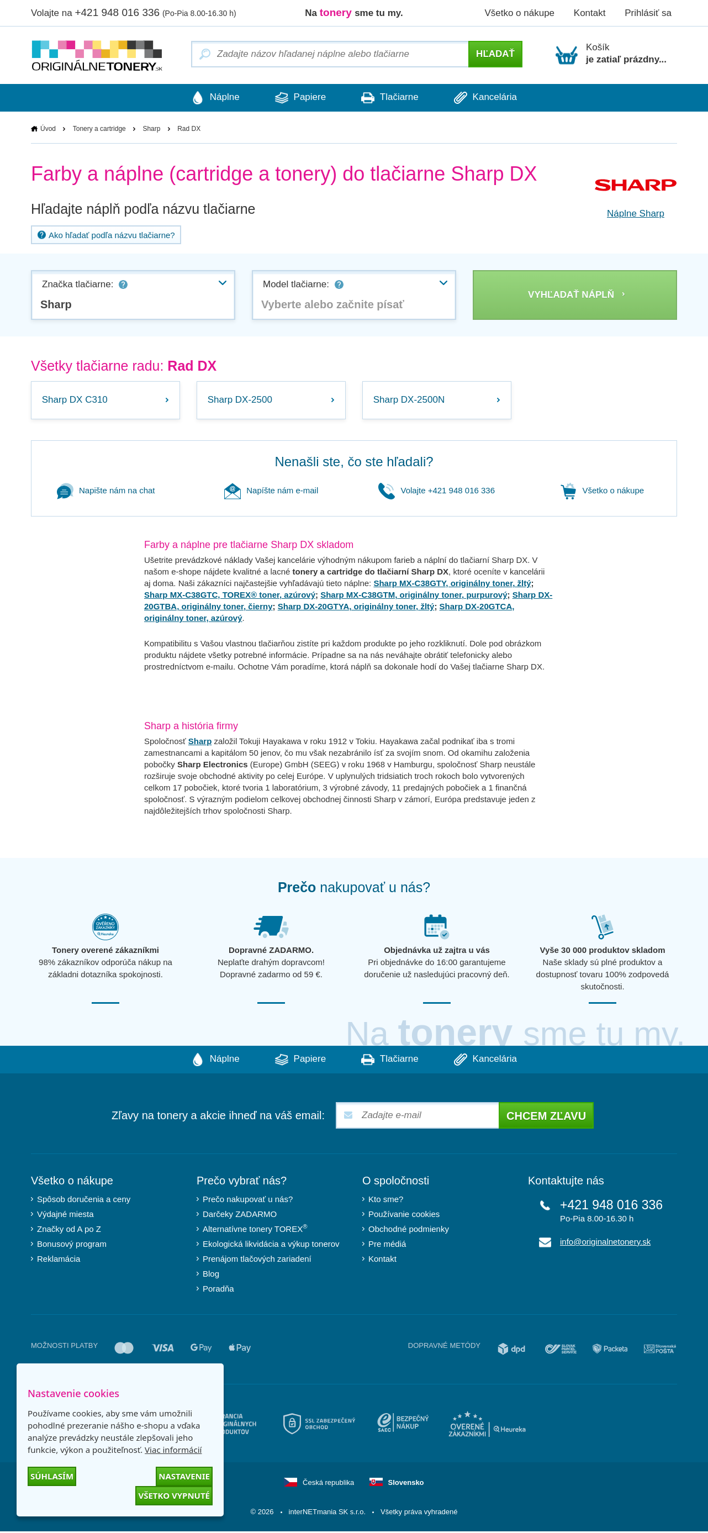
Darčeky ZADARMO (240, 1215)
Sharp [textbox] (56, 304)
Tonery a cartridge (99, 129)
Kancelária (490, 97)
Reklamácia (58, 1260)
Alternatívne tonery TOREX (255, 1230)
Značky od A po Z (69, 1230)
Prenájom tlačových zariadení (257, 1260)
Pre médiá (387, 1245)
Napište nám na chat (106, 492)
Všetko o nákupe (519, 13)
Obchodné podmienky (408, 1230)
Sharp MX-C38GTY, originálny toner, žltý (452, 584)
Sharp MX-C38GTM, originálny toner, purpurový (413, 596)
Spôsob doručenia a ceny (83, 1200)
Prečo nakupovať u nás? (248, 1200)
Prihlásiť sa (648, 13)
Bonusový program (72, 1245)
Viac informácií (173, 1449)
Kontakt (590, 13)
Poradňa (218, 1290)
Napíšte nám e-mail (271, 492)
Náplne (210, 97)
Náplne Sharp (635, 213)
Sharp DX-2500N (409, 401)
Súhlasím (51, 1476)
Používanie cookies (404, 1215)
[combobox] (133, 295)
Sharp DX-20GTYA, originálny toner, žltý (356, 608)
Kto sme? (385, 1200)
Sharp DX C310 (75, 401)
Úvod (48, 129)
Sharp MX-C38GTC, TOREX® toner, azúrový (229, 596)
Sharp (151, 129)
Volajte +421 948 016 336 (436, 492)
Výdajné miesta (65, 1215)
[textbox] (354, 304)
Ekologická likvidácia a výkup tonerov (271, 1245)
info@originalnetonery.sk (605, 1243)
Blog (211, 1275)
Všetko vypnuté (174, 1495)
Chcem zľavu (546, 1117)
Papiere (298, 97)
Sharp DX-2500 (240, 401)
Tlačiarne (391, 97)
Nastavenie (184, 1476)
